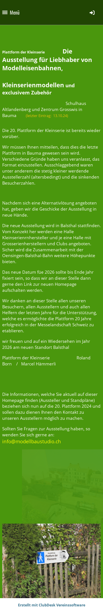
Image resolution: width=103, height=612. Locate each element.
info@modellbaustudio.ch (31, 441)
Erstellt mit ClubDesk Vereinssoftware (51, 605)
